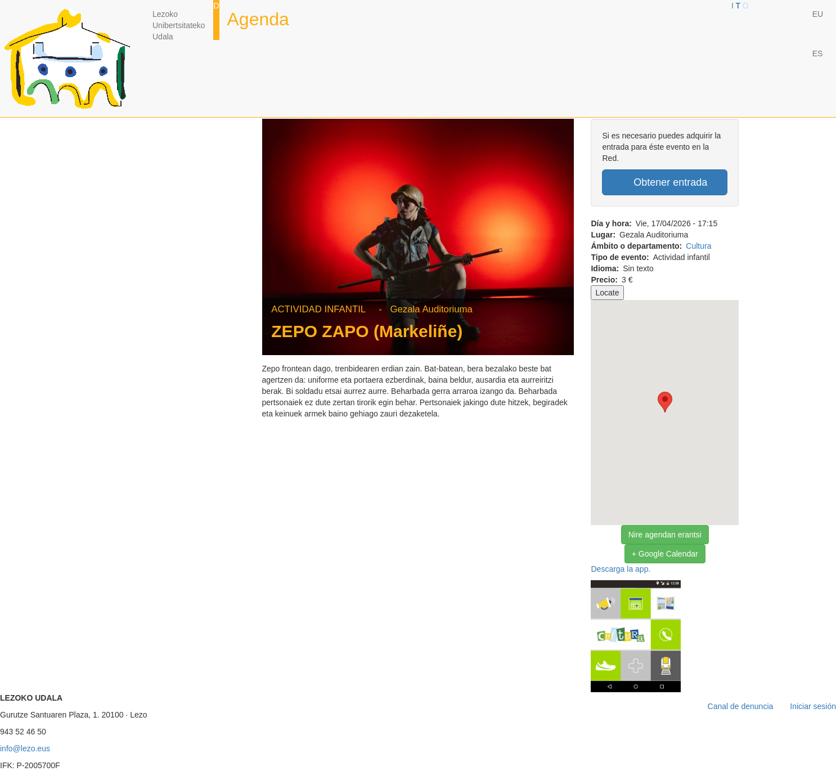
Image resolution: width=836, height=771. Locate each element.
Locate (607, 292)
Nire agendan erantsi (665, 534)
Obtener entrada (664, 182)
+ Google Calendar (665, 553)
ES (817, 53)
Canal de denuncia (741, 706)
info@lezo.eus (25, 748)
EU (817, 14)
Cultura (698, 245)
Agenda (258, 19)
